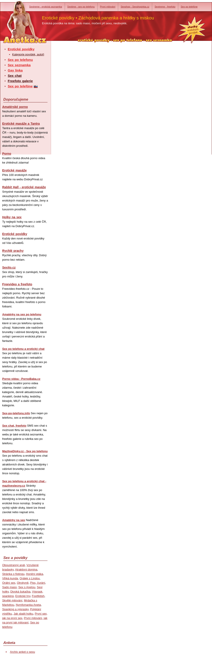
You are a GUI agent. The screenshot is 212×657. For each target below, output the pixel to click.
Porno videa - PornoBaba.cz (21, 378)
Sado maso (9, 587)
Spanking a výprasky (15, 609)
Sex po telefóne (189, 6)
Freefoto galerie (20, 81)
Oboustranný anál (13, 565)
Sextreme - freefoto (165, 6)
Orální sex (8, 582)
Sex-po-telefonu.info (16, 413)
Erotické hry (22, 596)
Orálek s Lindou (30, 578)
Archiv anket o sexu (22, 651)
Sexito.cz (9, 267)
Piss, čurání (37, 582)
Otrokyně (22, 582)
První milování (107, 6)
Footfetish (38, 596)
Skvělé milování (12, 600)
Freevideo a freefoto (17, 284)
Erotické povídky (21, 49)
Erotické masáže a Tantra (21, 123)
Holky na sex (12, 217)
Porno (6, 153)
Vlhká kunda (10, 578)
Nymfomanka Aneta (28, 604)
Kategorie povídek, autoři (28, 54)
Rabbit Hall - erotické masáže (24, 187)
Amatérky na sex (13, 520)
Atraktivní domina (26, 569)
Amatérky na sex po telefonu (21, 314)
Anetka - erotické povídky (16, 19)
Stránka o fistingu (13, 574)
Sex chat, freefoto (14, 425)
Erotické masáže (14, 170)
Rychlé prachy (13, 250)
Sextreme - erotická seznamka (45, 6)
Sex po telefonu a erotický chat (23, 348)
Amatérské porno (15, 107)
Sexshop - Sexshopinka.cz (135, 6)
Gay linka (15, 70)
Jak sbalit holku (23, 613)
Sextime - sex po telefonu (81, 6)
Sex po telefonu (20, 60)
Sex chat (15, 75)
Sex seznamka (19, 65)
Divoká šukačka (20, 591)
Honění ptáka (34, 574)
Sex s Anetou (26, 587)
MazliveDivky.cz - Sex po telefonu (25, 451)
